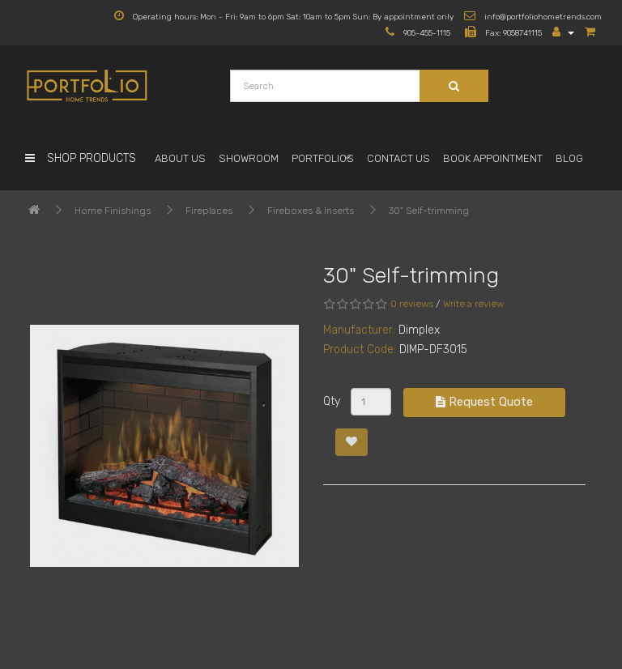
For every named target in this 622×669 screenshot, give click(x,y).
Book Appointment (493, 158)
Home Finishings (113, 210)
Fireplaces (208, 210)
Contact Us (398, 158)
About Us (180, 158)
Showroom (249, 158)
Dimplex (419, 330)
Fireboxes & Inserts (310, 210)
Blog (569, 158)
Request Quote (484, 401)
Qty (331, 401)
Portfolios (323, 158)
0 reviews (411, 303)
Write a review (473, 303)
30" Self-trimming (429, 210)
